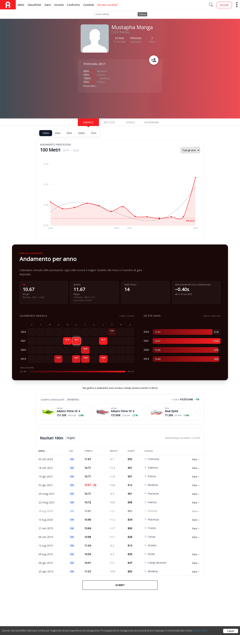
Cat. (71, 450)
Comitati (88, 5)
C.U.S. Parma (120, 32)
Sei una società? (107, 5)
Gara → (196, 459)
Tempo (88, 450)
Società (59, 5)
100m (45, 133)
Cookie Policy (200, 630)
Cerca (142, 14)
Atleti (20, 5)
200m (81, 133)
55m (93, 133)
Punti (131, 450)
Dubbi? (120, 585)
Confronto (73, 5)
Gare (47, 5)
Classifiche (34, 5)
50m (69, 133)
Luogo (148, 450)
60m (58, 133)
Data (42, 450)
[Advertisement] (108, 105)
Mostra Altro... (90, 85)
